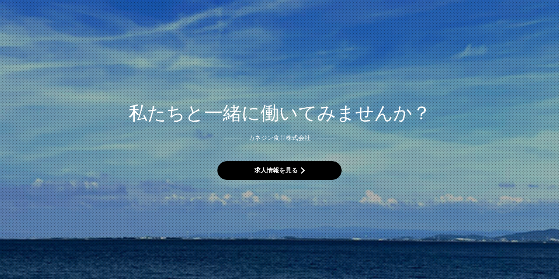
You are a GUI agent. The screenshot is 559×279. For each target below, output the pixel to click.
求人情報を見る (276, 170)
